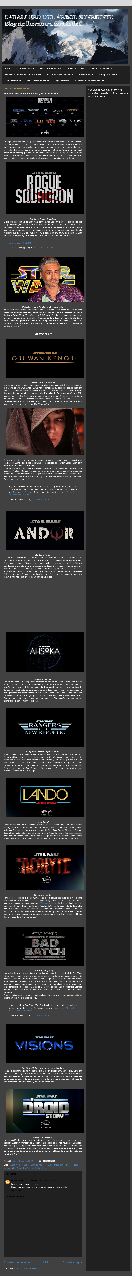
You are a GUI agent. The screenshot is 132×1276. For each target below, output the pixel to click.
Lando (27, 1165)
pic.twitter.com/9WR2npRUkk (21, 495)
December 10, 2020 (45, 248)
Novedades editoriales (50, 69)
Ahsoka (13, 1165)
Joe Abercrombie (13, 81)
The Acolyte (28, 1168)
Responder (16, 1191)
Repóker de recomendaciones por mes (23, 75)
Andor (20, 1165)
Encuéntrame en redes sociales (89, 81)
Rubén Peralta (18, 1181)
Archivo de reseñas (25, 69)
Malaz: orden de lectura (38, 81)
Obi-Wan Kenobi (38, 1165)
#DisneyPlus (71, 492)
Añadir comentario (15, 1197)
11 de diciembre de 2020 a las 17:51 (41, 1181)
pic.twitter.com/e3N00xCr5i (20, 243)
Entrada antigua (72, 1262)
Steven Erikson (86, 75)
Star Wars (17, 1168)
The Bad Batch (40, 1168)
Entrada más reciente (17, 1262)
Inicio (8, 69)
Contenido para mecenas (101, 69)
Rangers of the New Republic (58, 1165)
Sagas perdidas (62, 81)
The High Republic (48, 903)
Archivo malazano (75, 69)
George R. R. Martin (108, 75)
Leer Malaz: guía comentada (60, 75)
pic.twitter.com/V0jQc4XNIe (20, 1011)
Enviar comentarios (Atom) (27, 1268)
